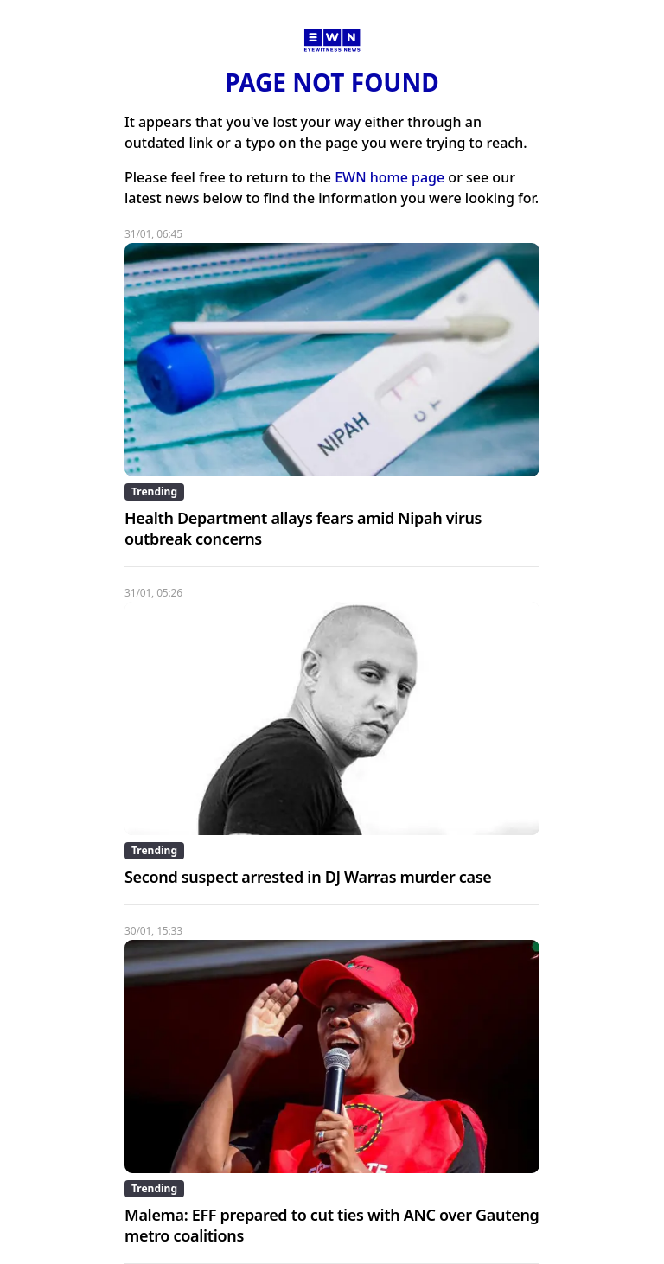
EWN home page (389, 177)
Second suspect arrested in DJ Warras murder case (308, 876)
